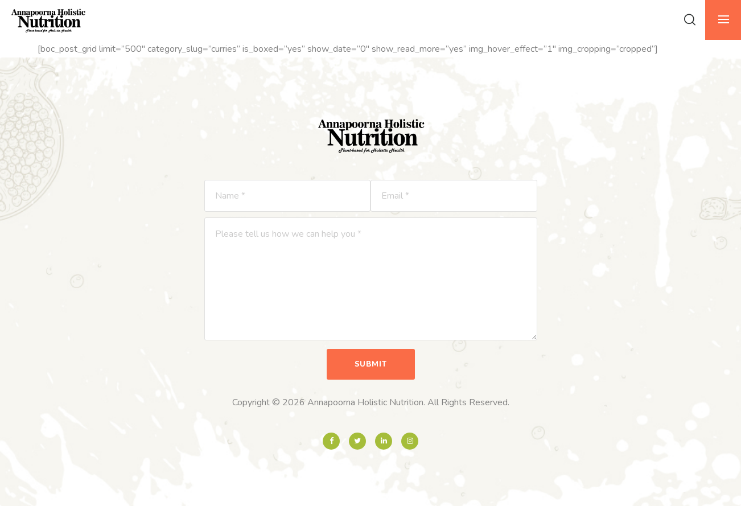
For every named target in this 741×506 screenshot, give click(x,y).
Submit (371, 364)
